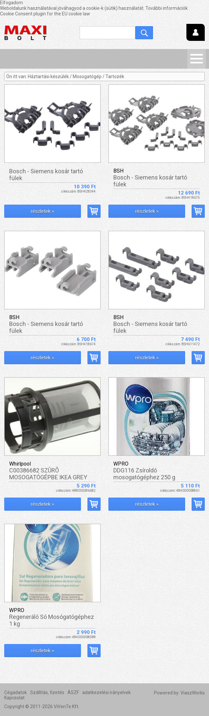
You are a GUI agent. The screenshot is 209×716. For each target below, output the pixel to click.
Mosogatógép (87, 76)
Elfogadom (11, 2)
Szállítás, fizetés (47, 692)
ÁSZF (73, 692)
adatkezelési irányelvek (106, 692)
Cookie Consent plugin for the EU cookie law (45, 13)
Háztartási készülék (48, 76)
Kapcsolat (14, 697)
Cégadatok (15, 692)
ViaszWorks (192, 692)
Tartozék (114, 76)
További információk (166, 8)
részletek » (42, 211)
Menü (196, 59)
